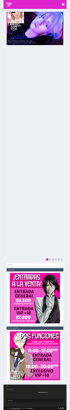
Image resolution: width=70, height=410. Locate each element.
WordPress (30, 408)
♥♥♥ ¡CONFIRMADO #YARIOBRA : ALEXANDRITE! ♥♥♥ (17, 135)
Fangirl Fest (14, 42)
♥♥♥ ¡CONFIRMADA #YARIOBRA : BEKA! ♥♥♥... (20, 41)
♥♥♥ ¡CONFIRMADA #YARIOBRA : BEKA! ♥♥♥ (20, 65)
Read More (12, 76)
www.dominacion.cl (43, 392)
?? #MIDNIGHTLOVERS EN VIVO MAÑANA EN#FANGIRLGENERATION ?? (48, 241)
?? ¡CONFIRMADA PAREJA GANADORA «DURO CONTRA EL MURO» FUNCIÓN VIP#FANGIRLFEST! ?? (18, 204)
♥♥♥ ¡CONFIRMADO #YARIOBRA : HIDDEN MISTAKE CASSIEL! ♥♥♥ (48, 100)
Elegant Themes (16, 408)
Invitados (26, 42)
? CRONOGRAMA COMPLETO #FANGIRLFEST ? (46, 66)
